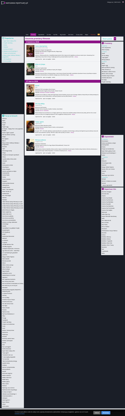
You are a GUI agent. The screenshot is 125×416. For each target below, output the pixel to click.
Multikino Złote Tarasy (108, 245)
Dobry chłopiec (6, 169)
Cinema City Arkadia (107, 198)
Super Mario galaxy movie (108, 151)
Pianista (104, 171)
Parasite (4, 310)
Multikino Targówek (107, 241)
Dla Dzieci (70, 34)
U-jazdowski (105, 251)
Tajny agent (39, 122)
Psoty (3, 326)
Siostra (4, 342)
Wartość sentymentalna (8, 367)
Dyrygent (4, 181)
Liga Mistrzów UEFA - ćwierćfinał (10, 250)
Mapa (86, 34)
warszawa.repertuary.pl (17, 2)
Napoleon (4, 277)
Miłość (4, 263)
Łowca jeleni (5, 406)
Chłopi (4, 153)
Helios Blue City (106, 214)
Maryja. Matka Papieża (108, 167)
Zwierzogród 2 (6, 400)
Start (27, 34)
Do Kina (49, 34)
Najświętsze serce (7, 273)
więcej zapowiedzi (107, 185)
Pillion (3, 316)
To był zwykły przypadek (8, 357)
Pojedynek (5, 320)
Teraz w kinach (11, 116)
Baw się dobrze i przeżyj (108, 67)
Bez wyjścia (5, 138)
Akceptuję (106, 413)
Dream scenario (6, 179)
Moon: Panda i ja (6, 267)
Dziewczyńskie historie (8, 183)
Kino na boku (105, 222)
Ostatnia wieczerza (107, 77)
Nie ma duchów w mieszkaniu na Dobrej (12, 283)
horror (41, 110)
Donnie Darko (5, 175)
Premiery (33, 34)
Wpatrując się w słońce (108, 175)
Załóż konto (117, 2)
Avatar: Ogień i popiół (8, 132)
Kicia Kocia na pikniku (7, 216)
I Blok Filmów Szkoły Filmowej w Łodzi (12, 201)
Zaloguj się (110, 2)
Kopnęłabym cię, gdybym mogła (10, 228)
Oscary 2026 (79, 34)
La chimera (5, 240)
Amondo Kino (105, 194)
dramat (42, 53)
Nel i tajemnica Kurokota (8, 279)
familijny (52, 92)
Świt (103, 249)
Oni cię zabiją (39, 104)
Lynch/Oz (4, 254)
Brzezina (4, 146)
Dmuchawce (105, 141)
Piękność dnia (5, 312)
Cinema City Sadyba (107, 210)
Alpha (103, 63)
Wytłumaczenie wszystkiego (9, 390)
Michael (104, 179)
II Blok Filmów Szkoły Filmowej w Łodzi (12, 204)
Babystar (104, 161)
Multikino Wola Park (107, 243)
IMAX (103, 218)
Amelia (4, 122)
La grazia (4, 242)
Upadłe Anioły (6, 363)
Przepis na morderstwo (108, 149)
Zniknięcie (4, 398)
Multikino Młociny (106, 237)
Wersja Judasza (40, 140)
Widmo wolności (6, 375)
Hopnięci (5, 47)
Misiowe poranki (6, 261)
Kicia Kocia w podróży (8, 218)
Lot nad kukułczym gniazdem (10, 252)
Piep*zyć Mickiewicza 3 (8, 314)
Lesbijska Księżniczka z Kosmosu (10, 248)
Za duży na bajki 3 (8, 49)
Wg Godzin (63, 34)
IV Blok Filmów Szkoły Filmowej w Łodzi (12, 208)
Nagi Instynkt (5, 271)
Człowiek (4, 161)
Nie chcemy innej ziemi (8, 281)
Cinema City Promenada (108, 208)
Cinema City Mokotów (107, 206)
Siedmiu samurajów (7, 340)
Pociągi (4, 318)
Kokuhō (4, 226)
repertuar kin (38, 59)
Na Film (55, 34)
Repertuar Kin (110, 189)
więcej (76, 57)
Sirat (3, 344)
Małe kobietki (5, 259)
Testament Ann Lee (7, 355)
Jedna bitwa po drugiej (8, 210)
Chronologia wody (106, 163)
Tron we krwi (5, 359)
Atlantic (104, 196)
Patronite (93, 34)
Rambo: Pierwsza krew (8, 330)
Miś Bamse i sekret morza (108, 71)
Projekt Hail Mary (106, 82)
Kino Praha (104, 224)
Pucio (103, 173)
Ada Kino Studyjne (106, 191)
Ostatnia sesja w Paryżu (108, 75)
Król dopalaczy (7, 59)
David (37, 85)
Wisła (103, 253)
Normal (104, 183)
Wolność (4, 385)
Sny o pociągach (6, 347)
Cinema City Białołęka (107, 202)
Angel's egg (105, 65)
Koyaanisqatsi (6, 230)
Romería (4, 336)
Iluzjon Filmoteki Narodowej (109, 216)
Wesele (4, 371)
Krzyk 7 (4, 234)
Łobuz (103, 155)
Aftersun (4, 118)
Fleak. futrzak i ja (106, 69)
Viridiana (4, 365)
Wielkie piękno (6, 381)
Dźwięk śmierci (6, 187)
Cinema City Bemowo (107, 200)
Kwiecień (104, 165)
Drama (103, 147)
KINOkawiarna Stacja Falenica (109, 230)
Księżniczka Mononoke (8, 236)
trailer (53, 59)
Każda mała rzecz (6, 214)
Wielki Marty (5, 379)
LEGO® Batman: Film (7, 244)
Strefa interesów (6, 349)
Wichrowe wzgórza (7, 373)
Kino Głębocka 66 (106, 220)
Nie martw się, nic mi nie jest (9, 285)
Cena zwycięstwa (41, 46)
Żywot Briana (5, 402)
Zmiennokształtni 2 (7, 396)
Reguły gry (5, 334)
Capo (3, 148)
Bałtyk (4, 136)
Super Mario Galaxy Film (9, 41)
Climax (4, 157)
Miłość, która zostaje (107, 73)
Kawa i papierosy (6, 212)
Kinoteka (104, 233)
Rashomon (5, 332)
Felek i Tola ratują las (7, 189)
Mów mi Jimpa (40, 64)
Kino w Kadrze (105, 226)
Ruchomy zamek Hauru (8, 338)
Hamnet (4, 197)
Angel (3, 124)
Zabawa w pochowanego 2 (109, 153)
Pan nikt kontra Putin (7, 303)
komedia (46, 110)
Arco (103, 159)
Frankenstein (5, 193)
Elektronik (104, 212)
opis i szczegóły (47, 59)
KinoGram (104, 228)
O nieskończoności (7, 293)
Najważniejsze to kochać (8, 275)
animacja (42, 92)
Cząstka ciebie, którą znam (9, 159)
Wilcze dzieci (5, 383)
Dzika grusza (5, 185)
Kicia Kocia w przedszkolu (9, 220)
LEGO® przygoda (7, 246)
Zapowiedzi (41, 34)
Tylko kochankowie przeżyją (9, 361)
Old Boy (4, 295)
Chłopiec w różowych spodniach (10, 155)
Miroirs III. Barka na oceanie (109, 181)
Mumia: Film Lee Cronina (108, 169)
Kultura (103, 235)
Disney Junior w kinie (7, 165)
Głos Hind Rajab (6, 195)
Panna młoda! (5, 307)
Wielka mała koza (6, 377)
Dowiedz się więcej (20, 413)
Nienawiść (4, 287)
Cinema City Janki (106, 204)
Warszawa (107, 38)
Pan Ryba (104, 80)
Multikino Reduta (106, 239)
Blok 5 (4, 141)
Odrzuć (97, 413)
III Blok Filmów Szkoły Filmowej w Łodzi (12, 206)
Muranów (104, 247)
